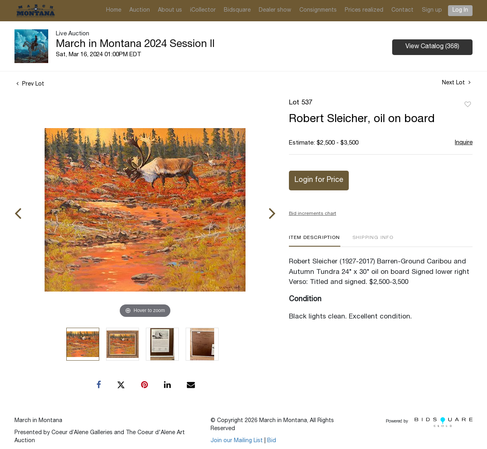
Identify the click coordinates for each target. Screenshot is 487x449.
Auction (139, 10)
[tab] (314, 241)
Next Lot (456, 83)
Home (113, 10)
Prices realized (364, 10)
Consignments (318, 10)
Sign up (432, 10)
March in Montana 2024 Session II (135, 44)
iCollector (203, 10)
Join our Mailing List (237, 441)
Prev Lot (30, 84)
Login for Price (319, 180)
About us (170, 10)
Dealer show (275, 10)
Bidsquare (237, 10)
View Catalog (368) (432, 47)
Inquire (464, 143)
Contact (402, 10)
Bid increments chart (312, 213)
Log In (460, 10)
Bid (271, 441)
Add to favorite (468, 105)
